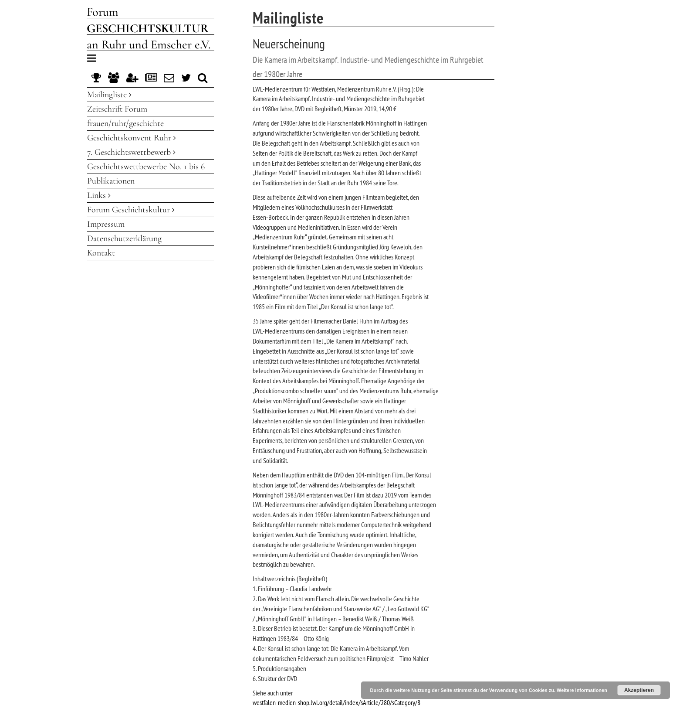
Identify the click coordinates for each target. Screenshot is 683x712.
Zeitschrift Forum (117, 109)
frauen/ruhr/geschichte (125, 123)
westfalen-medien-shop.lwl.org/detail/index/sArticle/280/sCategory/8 (336, 702)
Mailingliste (109, 94)
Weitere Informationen (582, 690)
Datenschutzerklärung (124, 238)
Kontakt (101, 253)
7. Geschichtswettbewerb (131, 152)
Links (99, 195)
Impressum (106, 224)
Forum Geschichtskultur (131, 209)
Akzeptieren (639, 690)
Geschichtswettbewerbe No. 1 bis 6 (146, 166)
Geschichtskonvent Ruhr (131, 138)
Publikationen (111, 181)
